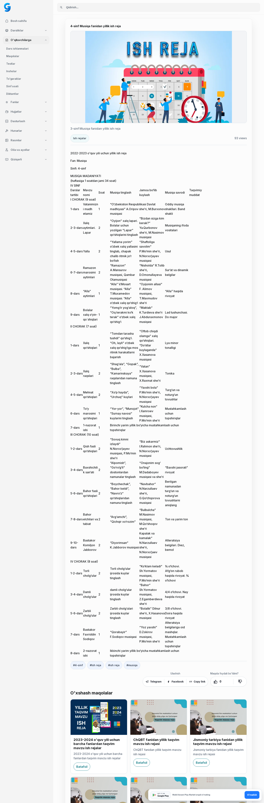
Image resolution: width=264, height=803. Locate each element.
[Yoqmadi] (240, 681)
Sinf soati (12, 86)
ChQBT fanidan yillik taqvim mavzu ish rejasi (156, 742)
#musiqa (132, 665)
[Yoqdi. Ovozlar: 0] (221, 681)
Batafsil (81, 766)
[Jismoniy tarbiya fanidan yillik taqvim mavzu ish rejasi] (218, 717)
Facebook (175, 681)
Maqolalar (12, 56)
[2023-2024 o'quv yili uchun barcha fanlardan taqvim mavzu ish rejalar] (99, 717)
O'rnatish (252, 795)
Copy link (197, 681)
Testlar (10, 63)
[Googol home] (7, 7)
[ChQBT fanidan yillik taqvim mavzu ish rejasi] (158, 717)
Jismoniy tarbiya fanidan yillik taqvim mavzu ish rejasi (218, 742)
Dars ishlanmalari (17, 48)
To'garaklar (13, 78)
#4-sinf (78, 665)
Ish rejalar (79, 138)
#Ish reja (95, 665)
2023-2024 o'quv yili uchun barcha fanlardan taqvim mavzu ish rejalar (97, 744)
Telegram (153, 681)
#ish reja (114, 665)
